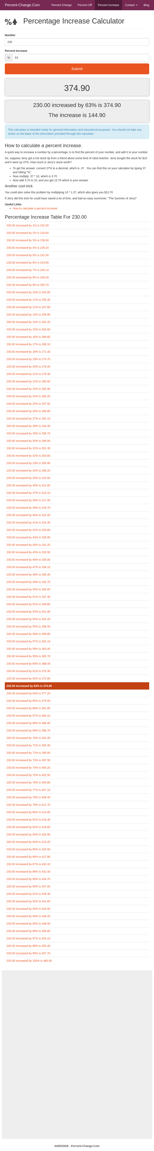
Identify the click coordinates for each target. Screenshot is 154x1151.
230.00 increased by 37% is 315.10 (28, 492)
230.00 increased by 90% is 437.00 (28, 886)
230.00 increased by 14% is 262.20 (28, 322)
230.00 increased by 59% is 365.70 (28, 656)
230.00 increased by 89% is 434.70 (28, 879)
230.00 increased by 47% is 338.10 (28, 567)
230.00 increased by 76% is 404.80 (28, 782)
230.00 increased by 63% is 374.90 (29, 686)
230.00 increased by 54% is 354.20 (28, 619)
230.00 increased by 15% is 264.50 (28, 329)
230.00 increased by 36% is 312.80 (28, 485)
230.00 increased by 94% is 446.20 (28, 916)
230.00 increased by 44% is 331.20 (28, 544)
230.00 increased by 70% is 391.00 (28, 737)
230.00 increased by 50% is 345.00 (28, 589)
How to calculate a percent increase (35, 208)
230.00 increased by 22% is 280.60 (28, 381)
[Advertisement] (77, 998)
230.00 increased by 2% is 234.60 (27, 232)
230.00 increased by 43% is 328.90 (28, 537)
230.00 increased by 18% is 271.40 (28, 351)
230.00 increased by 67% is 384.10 (28, 715)
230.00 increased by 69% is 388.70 (28, 730)
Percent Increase (108, 5)
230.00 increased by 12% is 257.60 (28, 307)
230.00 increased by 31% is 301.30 (28, 448)
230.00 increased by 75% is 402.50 (28, 775)
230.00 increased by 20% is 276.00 (28, 366)
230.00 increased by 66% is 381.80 (28, 708)
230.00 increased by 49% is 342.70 (28, 582)
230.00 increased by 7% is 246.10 (27, 270)
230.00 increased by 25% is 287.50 (28, 403)
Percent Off (85, 5)
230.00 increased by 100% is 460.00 (29, 960)
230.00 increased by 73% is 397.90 (28, 760)
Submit (77, 69)
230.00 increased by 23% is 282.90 (28, 388)
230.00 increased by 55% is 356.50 (28, 626)
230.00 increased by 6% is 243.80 (27, 262)
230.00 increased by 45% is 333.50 (28, 552)
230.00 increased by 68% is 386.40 (28, 723)
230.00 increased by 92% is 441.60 (28, 901)
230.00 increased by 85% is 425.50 (28, 849)
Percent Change (61, 5)
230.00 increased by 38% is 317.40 (28, 500)
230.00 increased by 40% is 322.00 (28, 515)
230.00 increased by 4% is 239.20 (27, 247)
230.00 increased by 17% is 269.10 (28, 344)
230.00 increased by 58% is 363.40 (28, 648)
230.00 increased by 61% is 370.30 (28, 671)
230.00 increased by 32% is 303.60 (28, 455)
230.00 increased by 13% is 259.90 (28, 314)
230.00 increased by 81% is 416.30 (28, 819)
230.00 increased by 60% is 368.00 (28, 663)
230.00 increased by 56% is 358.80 (28, 634)
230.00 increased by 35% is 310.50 (28, 478)
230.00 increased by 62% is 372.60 (28, 678)
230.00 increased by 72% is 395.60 (28, 752)
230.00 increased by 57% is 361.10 (28, 641)
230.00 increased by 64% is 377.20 (28, 693)
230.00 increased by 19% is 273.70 (28, 359)
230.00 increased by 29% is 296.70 (28, 433)
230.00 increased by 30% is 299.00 (28, 440)
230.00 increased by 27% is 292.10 (28, 418)
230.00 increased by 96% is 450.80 (28, 931)
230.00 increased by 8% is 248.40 (27, 277)
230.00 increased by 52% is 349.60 (28, 604)
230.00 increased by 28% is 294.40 (28, 426)
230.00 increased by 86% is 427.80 (28, 856)
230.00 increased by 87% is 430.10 (28, 864)
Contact (131, 5)
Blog (146, 5)
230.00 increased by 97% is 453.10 (28, 938)
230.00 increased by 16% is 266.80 (28, 336)
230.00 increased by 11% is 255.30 (28, 299)
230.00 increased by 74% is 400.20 (28, 767)
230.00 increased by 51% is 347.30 (28, 596)
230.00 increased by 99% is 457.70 (28, 953)
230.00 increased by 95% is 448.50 (28, 923)
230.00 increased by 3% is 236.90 (27, 240)
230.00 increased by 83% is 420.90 (28, 834)
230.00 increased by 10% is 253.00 (28, 292)
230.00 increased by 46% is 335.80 (28, 559)
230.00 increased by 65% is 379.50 (28, 700)
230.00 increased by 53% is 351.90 (28, 611)
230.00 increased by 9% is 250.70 (27, 284)
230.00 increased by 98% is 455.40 (28, 945)
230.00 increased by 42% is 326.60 (28, 530)
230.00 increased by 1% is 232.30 (27, 225)
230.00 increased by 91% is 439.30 (28, 893)
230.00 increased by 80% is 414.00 (28, 812)
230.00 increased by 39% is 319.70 (28, 507)
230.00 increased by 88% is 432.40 (28, 871)
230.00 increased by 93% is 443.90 (28, 908)
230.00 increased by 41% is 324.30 (28, 522)
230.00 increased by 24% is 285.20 (28, 396)
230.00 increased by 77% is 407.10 (28, 789)
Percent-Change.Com (22, 5)
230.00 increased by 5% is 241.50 (27, 255)
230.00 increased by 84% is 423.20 (28, 841)
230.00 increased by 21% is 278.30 (28, 374)
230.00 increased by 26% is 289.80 (28, 411)
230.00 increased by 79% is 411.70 (28, 804)
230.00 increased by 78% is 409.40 (28, 797)
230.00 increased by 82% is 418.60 (28, 827)
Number (10, 35)
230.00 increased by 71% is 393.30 (28, 745)
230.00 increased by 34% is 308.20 (28, 470)
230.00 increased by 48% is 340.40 (28, 574)
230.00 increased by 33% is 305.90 (28, 463)
